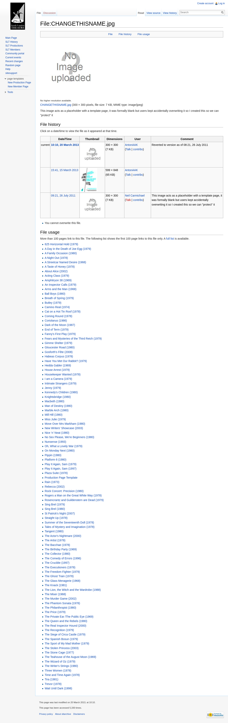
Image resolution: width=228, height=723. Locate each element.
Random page (12, 65)
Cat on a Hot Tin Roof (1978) (62, 311)
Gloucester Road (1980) (59, 347)
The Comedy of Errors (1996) (63, 558)
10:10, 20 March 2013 (65, 144)
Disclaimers (79, 714)
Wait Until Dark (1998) (58, 688)
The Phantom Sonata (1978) (62, 603)
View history (170, 12)
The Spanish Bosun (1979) (61, 639)
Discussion (49, 12)
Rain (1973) (52, 482)
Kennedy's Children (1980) (61, 392)
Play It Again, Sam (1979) (60, 464)
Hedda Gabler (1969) (58, 365)
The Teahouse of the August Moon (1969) (70, 656)
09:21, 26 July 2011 (63, 195)
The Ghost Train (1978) (59, 576)
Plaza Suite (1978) (56, 473)
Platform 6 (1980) (55, 459)
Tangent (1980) (54, 531)
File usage (144, 34)
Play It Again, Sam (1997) (60, 468)
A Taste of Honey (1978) (60, 266)
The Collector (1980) (57, 553)
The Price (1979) (55, 612)
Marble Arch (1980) (56, 410)
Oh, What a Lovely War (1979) (63, 446)
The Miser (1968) (55, 594)
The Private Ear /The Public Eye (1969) (69, 616)
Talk (128, 149)
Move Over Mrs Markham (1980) (65, 423)
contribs (138, 149)
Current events (13, 57)
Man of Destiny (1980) (58, 405)
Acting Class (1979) (57, 275)
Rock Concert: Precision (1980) (64, 491)
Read (141, 12)
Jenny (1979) (53, 387)
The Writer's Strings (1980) (61, 666)
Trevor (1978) (53, 684)
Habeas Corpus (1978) (59, 356)
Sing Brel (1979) (55, 504)
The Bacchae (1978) (57, 545)
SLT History (11, 41)
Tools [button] (10, 92)
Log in (221, 3)
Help (7, 69)
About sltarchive (63, 714)
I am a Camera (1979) (58, 378)
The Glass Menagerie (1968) (62, 580)
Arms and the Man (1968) (60, 289)
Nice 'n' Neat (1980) (57, 432)
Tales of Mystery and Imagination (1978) (69, 526)
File (110, 34)
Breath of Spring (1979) (59, 298)
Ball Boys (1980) (55, 293)
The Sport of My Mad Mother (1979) (67, 643)
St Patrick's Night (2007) (60, 513)
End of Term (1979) (57, 329)
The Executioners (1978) (60, 567)
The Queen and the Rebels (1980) (66, 621)
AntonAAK (131, 144)
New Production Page (19, 82)
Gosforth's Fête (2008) (59, 352)
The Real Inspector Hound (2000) (65, 625)
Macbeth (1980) (54, 401)
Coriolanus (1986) (56, 320)
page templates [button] (15, 78)
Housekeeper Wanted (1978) (62, 374)
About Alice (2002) (56, 271)
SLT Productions (14, 45)
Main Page (11, 37)
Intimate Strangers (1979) (60, 383)
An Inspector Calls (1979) (60, 284)
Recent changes (14, 61)
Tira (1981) (51, 679)
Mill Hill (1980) (53, 414)
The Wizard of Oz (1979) (60, 661)
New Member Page (18, 86)
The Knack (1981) (56, 585)
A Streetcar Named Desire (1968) (65, 262)
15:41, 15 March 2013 (64, 170)
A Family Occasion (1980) (61, 253)
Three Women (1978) (58, 670)
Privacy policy (46, 714)
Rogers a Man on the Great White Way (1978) (73, 495)
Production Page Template (61, 477)
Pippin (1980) (53, 455)
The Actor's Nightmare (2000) (63, 535)
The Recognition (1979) (59, 630)
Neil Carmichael (135, 195)
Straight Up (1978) (56, 517)
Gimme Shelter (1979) (58, 343)
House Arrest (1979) (57, 369)
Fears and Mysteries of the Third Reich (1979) (73, 338)
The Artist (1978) (55, 540)
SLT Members (12, 49)
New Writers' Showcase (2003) (64, 428)
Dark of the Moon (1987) (60, 325)
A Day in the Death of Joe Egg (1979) (68, 248)
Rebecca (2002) (55, 486)
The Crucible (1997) (57, 562)
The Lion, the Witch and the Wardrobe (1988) (73, 589)
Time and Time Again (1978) (62, 675)
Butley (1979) (53, 302)
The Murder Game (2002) (60, 598)
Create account (205, 3)
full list (170, 238)
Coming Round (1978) (58, 316)
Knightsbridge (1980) (58, 396)
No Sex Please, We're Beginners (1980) (69, 437)
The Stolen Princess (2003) (62, 648)
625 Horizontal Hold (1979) (61, 244)
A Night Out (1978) (56, 257)
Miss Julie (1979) (55, 419)
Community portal (14, 53)
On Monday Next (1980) (59, 450)
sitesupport (11, 73)
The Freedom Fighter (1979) (62, 571)
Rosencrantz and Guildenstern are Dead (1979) (74, 500)
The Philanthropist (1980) (60, 607)
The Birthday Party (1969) (61, 549)
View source (153, 12)
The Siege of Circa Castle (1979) (65, 634)
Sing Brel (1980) (55, 508)
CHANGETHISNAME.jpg (55, 104)
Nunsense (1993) (55, 441)
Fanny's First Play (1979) (60, 334)
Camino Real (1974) (57, 307)
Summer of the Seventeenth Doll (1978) (69, 522)
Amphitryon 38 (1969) (58, 280)
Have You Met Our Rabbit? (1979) (66, 361)
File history (125, 34)
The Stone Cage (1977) (59, 652)
